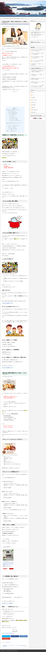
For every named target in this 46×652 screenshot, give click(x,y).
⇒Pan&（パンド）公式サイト (8, 603)
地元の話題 (33, 104)
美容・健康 (33, 112)
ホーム (4, 15)
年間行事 (33, 107)
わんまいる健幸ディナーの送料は (13, 118)
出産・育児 (33, 102)
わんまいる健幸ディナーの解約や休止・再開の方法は (15, 120)
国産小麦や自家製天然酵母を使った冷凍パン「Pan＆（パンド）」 (15, 123)
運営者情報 (27, 15)
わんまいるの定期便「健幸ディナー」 (13, 113)
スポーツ (33, 92)
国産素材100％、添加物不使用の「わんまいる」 (13, 109)
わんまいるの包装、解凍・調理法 (12, 112)
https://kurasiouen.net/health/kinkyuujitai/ (8, 633)
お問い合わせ (15, 15)
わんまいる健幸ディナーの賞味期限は (13, 119)
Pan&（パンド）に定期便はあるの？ (13, 126)
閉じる (15, 108)
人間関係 (33, 97)
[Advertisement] (15, 99)
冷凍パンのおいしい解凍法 (11, 127)
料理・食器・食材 (8, 642)
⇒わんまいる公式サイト (6, 303)
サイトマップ (39, 15)
